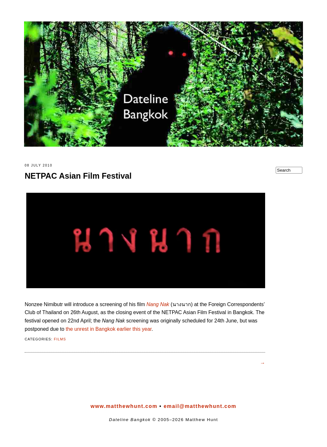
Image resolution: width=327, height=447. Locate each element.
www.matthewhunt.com (124, 407)
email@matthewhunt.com (200, 407)
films (60, 340)
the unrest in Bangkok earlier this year (109, 330)
